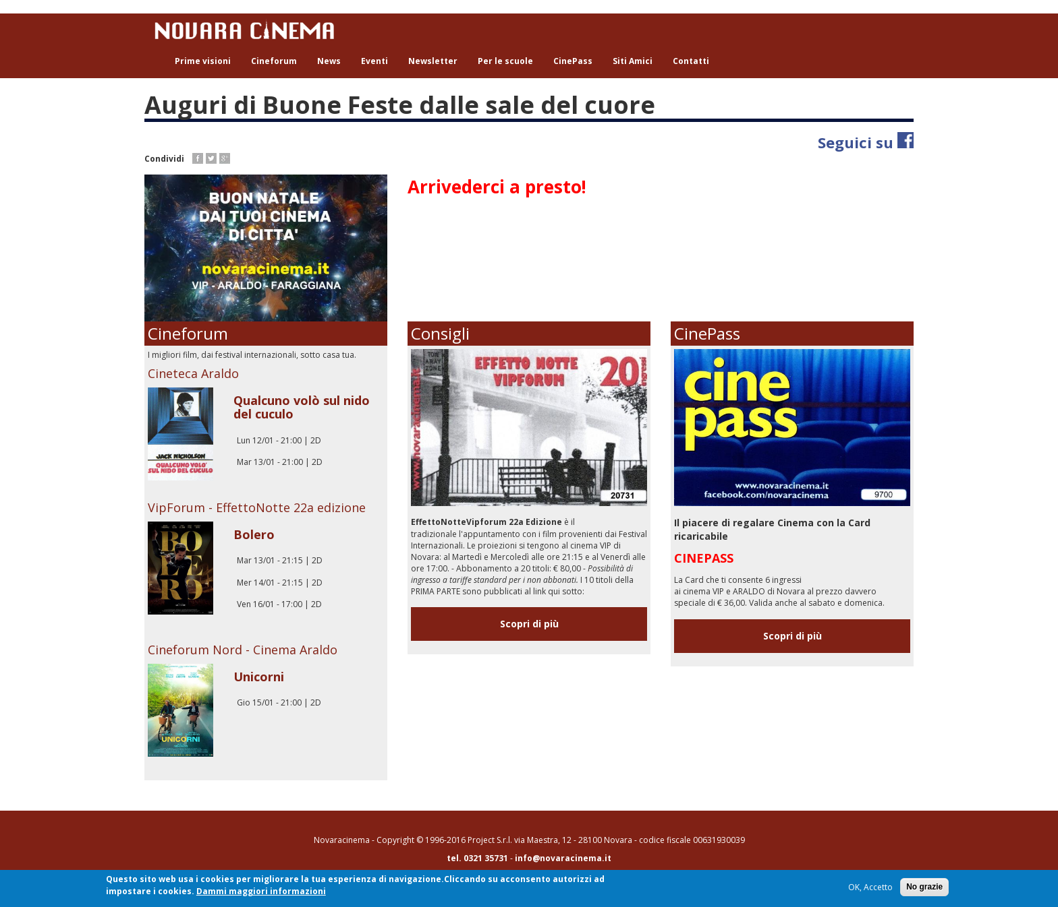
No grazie (924, 888)
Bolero (254, 534)
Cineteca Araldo (193, 373)
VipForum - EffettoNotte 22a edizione (257, 507)
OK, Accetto (870, 888)
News (329, 61)
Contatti (691, 61)
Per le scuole (505, 61)
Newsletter (432, 61)
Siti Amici (632, 61)
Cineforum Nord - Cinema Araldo (242, 650)
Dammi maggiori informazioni (261, 892)
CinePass (572, 61)
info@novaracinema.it (563, 858)
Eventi (374, 61)
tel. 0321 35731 (477, 858)
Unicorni (258, 676)
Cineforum (274, 61)
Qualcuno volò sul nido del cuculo (301, 407)
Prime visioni (203, 61)
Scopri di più (529, 623)
